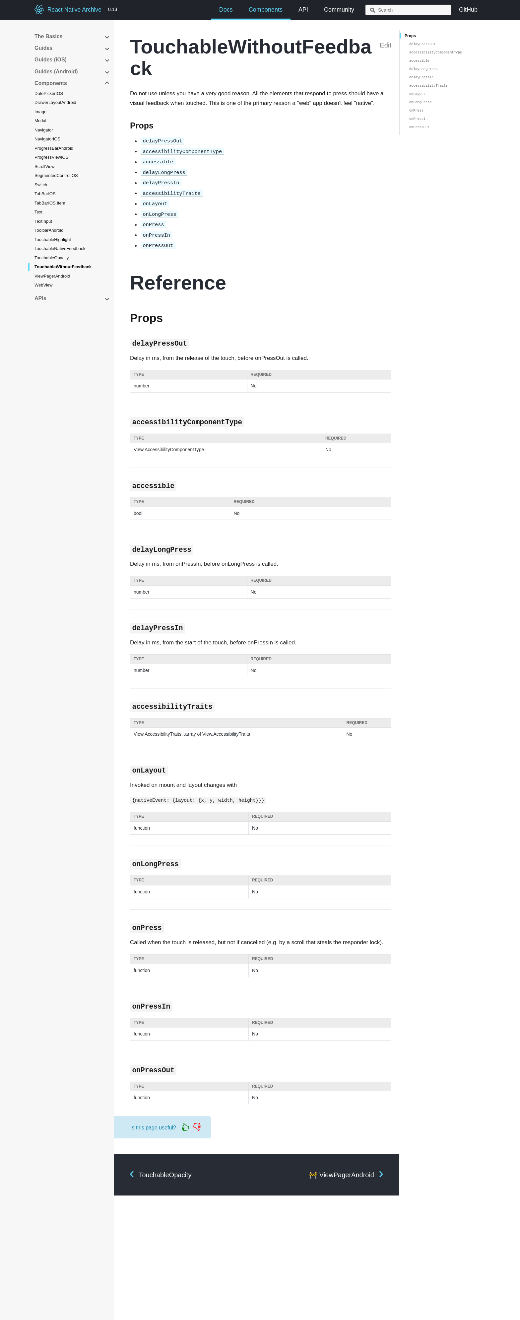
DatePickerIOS (48, 93)
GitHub (468, 9)
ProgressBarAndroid (53, 148)
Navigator (43, 129)
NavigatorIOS (47, 138)
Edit (385, 45)
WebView (43, 285)
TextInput (43, 221)
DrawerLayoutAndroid (55, 102)
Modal (40, 120)
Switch (40, 184)
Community (339, 9)
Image (40, 111)
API (303, 9)
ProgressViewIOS (51, 157)
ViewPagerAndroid (52, 276)
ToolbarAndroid (48, 230)
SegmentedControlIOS (56, 175)
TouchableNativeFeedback (59, 248)
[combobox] (408, 10)
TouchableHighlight (52, 239)
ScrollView (44, 166)
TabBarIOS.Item (49, 203)
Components (266, 9)
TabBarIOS (45, 193)
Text (38, 211)
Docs (226, 9)
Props (410, 36)
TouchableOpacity (51, 257)
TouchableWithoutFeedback (63, 266)
